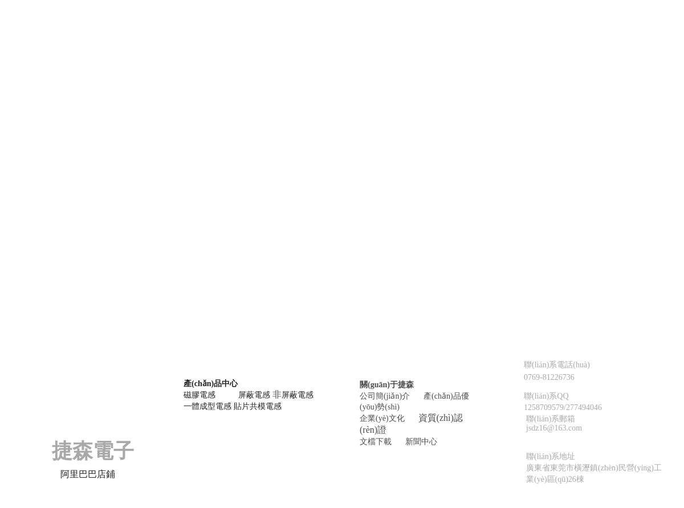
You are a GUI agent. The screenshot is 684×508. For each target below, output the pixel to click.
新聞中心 (421, 441)
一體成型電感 (207, 406)
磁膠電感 (199, 395)
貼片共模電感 (258, 406)
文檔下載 (376, 441)
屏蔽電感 (254, 395)
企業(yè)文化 (382, 418)
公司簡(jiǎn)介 (385, 396)
